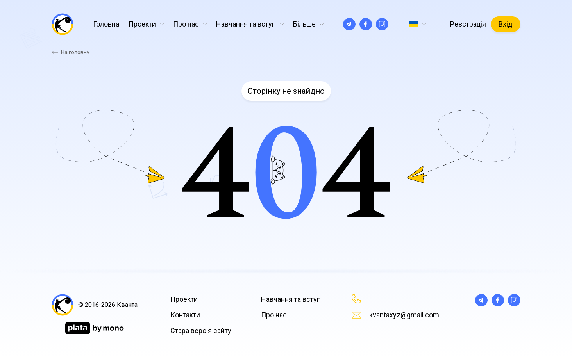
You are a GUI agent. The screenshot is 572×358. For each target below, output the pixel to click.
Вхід (506, 24)
